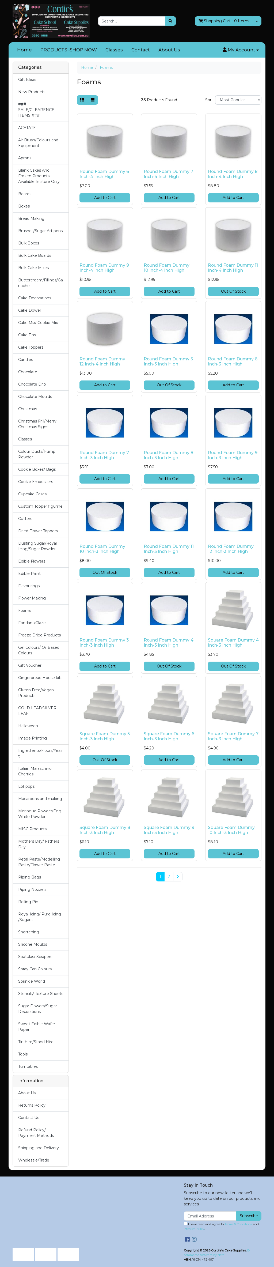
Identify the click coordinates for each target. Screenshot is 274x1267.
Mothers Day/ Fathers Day (38, 844)
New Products (31, 91)
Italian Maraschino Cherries (35, 771)
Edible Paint (29, 573)
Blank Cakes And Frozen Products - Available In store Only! (39, 176)
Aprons (24, 158)
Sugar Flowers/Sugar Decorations (37, 1009)
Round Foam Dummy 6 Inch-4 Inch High (104, 174)
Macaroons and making (40, 798)
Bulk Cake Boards (34, 255)
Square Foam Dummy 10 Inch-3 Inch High (231, 830)
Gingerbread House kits (40, 677)
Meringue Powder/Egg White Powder (39, 814)
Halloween (28, 725)
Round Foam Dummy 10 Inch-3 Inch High (102, 549)
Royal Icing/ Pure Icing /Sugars (39, 917)
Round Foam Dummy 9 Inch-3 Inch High (232, 455)
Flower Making (32, 598)
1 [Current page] (160, 876)
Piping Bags (29, 877)
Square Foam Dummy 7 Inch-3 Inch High (233, 736)
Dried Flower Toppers (38, 531)
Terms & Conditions (238, 1224)
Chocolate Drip (32, 384)
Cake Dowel (29, 310)
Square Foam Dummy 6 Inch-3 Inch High (169, 736)
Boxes (24, 206)
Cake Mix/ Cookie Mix (38, 322)
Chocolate (27, 371)
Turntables (28, 1066)
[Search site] (170, 21)
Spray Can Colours (35, 969)
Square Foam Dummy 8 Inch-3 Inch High (104, 830)
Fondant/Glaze (32, 622)
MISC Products (32, 829)
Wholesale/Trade (33, 1160)
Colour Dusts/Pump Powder (36, 454)
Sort (209, 99)
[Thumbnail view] (82, 100)
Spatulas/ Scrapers (35, 956)
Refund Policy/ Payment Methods (36, 1133)
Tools (23, 1054)
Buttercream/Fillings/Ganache (40, 283)
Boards (24, 193)
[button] (240, 50)
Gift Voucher (29, 665)
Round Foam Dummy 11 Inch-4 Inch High (233, 268)
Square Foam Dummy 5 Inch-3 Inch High (104, 736)
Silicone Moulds (32, 944)
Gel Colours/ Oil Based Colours (38, 650)
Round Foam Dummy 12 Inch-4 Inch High (102, 361)
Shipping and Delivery (38, 1147)
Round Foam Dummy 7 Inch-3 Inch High (104, 455)
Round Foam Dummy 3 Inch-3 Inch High (104, 643)
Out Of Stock (233, 291)
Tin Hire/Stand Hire (36, 1041)
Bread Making (31, 218)
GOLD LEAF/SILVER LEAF (37, 711)
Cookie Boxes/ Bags (37, 469)
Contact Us (28, 1117)
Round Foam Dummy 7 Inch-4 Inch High (168, 174)
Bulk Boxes (28, 243)
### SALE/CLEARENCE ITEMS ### (36, 110)
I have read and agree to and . (221, 1226)
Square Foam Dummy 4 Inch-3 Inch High (233, 643)
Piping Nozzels (32, 889)
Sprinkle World (31, 981)
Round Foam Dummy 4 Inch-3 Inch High (168, 643)
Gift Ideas (27, 79)
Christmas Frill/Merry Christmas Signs (37, 424)
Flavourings (29, 585)
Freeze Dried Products (39, 635)
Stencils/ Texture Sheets (40, 993)
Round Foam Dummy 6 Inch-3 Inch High (232, 361)
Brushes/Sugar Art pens (40, 230)
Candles (25, 359)
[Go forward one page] (177, 877)
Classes (114, 49)
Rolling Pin (28, 901)
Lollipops (26, 786)
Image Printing (32, 738)
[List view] (92, 100)
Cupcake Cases (32, 494)
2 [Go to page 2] (169, 876)
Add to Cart (105, 197)
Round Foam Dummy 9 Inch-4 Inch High (104, 268)
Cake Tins (27, 335)
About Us (169, 49)
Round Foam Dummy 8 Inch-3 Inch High (168, 455)
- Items (224, 21)
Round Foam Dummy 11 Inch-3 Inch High (169, 549)
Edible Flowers (31, 561)
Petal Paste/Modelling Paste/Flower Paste (39, 862)
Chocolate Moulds (35, 396)
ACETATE (27, 127)
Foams (24, 610)
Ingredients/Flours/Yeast (40, 753)
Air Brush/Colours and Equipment (38, 143)
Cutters (25, 518)
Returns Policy (31, 1105)
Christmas (27, 408)
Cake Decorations (34, 298)
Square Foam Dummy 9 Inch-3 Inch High (169, 830)
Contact (140, 49)
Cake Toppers (30, 347)
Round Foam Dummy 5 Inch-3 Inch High (168, 361)
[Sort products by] (238, 100)
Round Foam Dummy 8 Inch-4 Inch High (232, 174)
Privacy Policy (194, 1229)
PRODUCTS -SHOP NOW (68, 49)
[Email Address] (210, 1216)
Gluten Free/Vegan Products (36, 693)
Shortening (28, 932)
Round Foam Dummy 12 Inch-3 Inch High (231, 549)
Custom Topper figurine (40, 506)
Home (24, 49)
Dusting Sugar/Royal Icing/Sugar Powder (37, 546)
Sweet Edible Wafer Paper (36, 1026)
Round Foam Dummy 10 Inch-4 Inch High (166, 268)
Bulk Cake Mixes (33, 267)
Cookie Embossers (35, 481)
